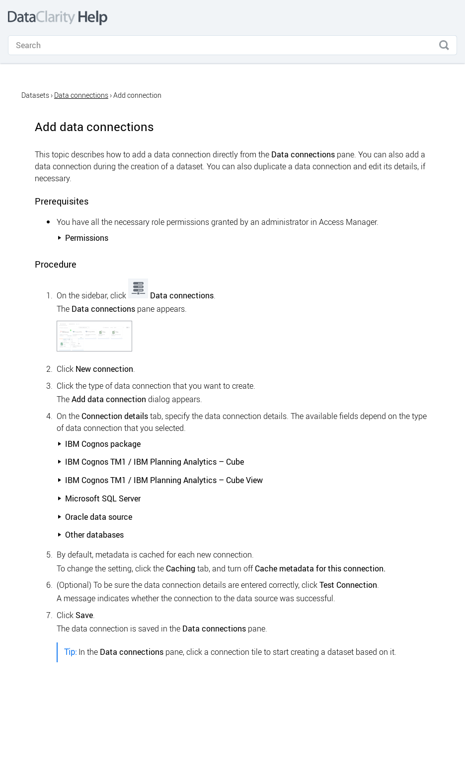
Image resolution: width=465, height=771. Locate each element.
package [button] (99, 443)
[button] (444, 45)
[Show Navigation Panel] (449, 18)
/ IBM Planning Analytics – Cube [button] (150, 461)
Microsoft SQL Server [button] (99, 498)
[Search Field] (232, 45)
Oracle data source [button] (94, 516)
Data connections (81, 95)
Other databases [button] (90, 534)
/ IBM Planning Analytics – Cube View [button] (160, 480)
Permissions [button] (82, 237)
